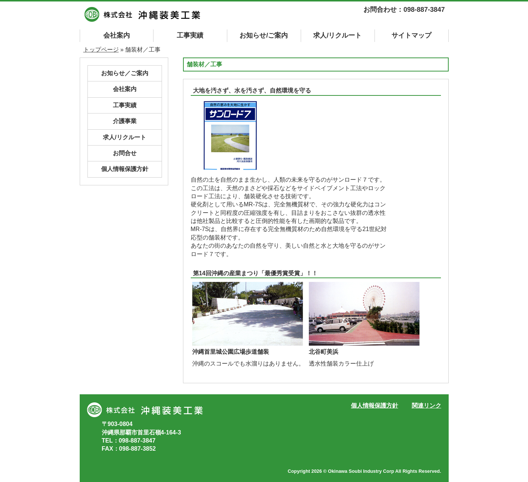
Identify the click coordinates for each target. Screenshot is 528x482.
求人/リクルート (337, 35)
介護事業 (125, 121)
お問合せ (125, 153)
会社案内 (116, 35)
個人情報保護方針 (124, 169)
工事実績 (190, 35)
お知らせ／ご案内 (124, 73)
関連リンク (426, 405)
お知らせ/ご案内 (263, 35)
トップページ (101, 49)
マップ (411, 35)
